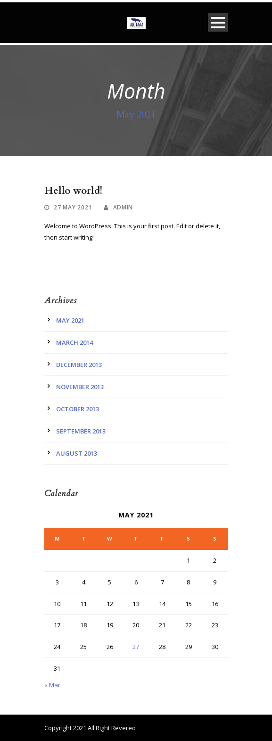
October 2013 (77, 409)
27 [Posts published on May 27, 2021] (135, 646)
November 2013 (80, 387)
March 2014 (74, 342)
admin (123, 207)
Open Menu (218, 22)
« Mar (52, 685)
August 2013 (76, 453)
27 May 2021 (73, 207)
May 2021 (70, 320)
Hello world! (73, 191)
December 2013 (79, 364)
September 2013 (81, 431)
